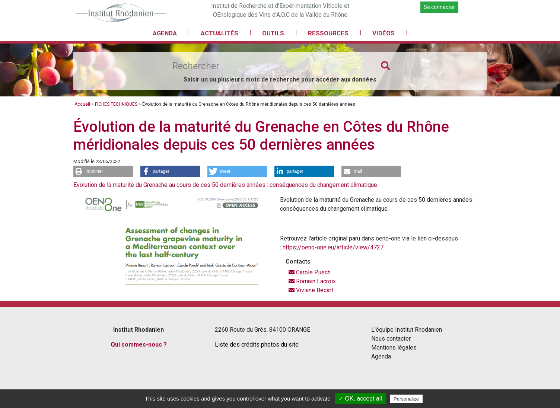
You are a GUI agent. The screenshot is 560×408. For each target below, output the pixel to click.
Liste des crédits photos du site (257, 344)
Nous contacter (391, 338)
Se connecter (439, 7)
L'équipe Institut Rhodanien (406, 329)
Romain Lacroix (312, 281)
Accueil (82, 104)
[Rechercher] (272, 66)
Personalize (406, 399)
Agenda (381, 356)
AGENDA (165, 33)
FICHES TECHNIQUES (116, 104)
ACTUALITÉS (219, 33)
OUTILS (273, 33)
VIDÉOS (383, 33)
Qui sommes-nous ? (139, 344)
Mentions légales (394, 347)
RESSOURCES (328, 33)
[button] (103, 171)
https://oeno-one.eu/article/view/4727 (333, 247)
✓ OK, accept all (360, 398)
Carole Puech (310, 272)
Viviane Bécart (311, 290)
